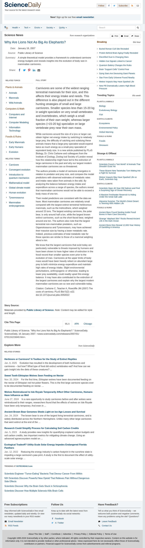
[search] (138, 27)
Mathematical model (19, 183)
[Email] (38, 70)
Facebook (59, 518)
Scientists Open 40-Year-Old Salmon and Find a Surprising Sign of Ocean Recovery (119, 189)
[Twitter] (24, 70)
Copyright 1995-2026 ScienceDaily (23, 538)
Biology (102, 106)
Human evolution (17, 192)
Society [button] (50, 27)
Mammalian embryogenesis (16, 204)
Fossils (102, 141)
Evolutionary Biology (108, 110)
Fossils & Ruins (13, 136)
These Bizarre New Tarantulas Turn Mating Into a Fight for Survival (119, 172)
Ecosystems (104, 123)
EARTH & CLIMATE (104, 119)
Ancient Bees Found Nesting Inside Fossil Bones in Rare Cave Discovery (117, 213)
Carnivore (14, 165)
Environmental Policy (108, 128)
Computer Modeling (19, 122)
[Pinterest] (29, 70)
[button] (115, 36)
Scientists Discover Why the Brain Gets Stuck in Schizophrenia (36, 486)
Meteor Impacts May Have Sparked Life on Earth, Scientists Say (118, 178)
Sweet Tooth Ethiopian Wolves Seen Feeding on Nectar (34, 375)
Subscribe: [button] (123, 6)
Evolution (13, 152)
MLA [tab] (67, 324)
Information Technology (14, 129)
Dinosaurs (103, 145)
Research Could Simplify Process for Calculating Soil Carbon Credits (41, 428)
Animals (13, 93)
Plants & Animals (14, 87)
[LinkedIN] (34, 70)
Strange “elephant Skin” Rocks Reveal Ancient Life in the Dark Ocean (119, 219)
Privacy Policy (80, 534)
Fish (101, 114)
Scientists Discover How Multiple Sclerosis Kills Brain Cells (33, 491)
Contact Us (107, 526)
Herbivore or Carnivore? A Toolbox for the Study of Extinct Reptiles (40, 359)
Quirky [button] (63, 27)
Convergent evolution (19, 170)
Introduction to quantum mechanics (19, 176)
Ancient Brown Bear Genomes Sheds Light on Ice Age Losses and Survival (44, 412)
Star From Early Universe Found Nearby (117, 77)
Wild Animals (15, 103)
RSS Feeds (13, 526)
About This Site (35, 534)
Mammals (14, 98)
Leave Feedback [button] (109, 521)
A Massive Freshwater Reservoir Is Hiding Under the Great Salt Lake (117, 196)
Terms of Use (110, 534)
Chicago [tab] (88, 324)
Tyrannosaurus (16, 197)
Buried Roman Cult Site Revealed (114, 49)
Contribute (56, 534)
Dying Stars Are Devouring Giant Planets (117, 73)
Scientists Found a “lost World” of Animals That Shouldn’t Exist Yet (119, 165)
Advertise (67, 534)
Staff (47, 534)
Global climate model (19, 187)
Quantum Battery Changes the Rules (115, 65)
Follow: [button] (101, 6)
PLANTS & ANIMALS (105, 102)
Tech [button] (27, 27)
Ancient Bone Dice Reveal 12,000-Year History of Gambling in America (119, 226)
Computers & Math (15, 109)
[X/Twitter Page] (114, 5)
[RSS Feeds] (132, 5)
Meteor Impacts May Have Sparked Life (116, 82)
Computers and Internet (16, 116)
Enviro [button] (38, 27)
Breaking (102, 42)
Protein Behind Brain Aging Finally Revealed (118, 53)
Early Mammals (16, 142)
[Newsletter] (138, 5)
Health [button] (16, 27)
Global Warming (106, 132)
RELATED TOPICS (13, 80)
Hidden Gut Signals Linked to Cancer (115, 61)
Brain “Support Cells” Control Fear (114, 69)
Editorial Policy (95, 534)
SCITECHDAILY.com (24, 466)
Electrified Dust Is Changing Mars (114, 57)
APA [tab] (76, 324)
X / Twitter (59, 523)
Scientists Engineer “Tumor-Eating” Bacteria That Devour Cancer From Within (43, 473)
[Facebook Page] (109, 5)
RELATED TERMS (13, 159)
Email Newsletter (15, 521)
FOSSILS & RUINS (104, 136)
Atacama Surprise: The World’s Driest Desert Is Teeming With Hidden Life (119, 202)
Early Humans (16, 147)
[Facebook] (19, 70)
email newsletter (85, 17)
